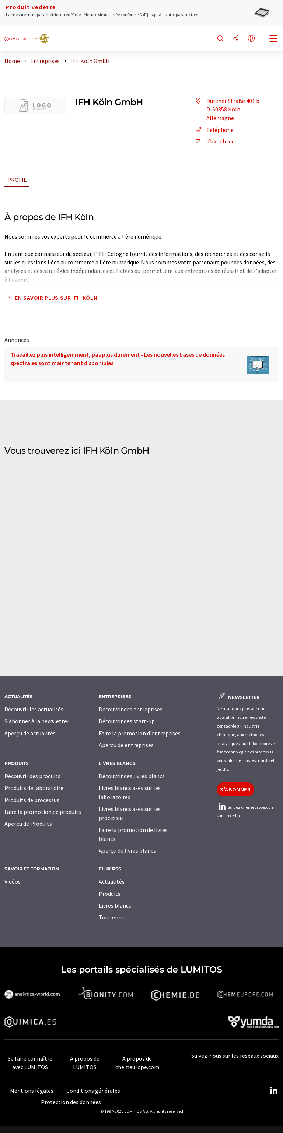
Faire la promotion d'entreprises (140, 733)
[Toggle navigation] (274, 39)
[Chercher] (220, 39)
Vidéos (12, 881)
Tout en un (112, 917)
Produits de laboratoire (33, 787)
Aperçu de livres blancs (127, 850)
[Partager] (236, 39)
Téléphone (213, 130)
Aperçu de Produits (28, 823)
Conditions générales (93, 1090)
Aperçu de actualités (30, 733)
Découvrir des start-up (127, 721)
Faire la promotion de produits (42, 811)
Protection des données (71, 1102)
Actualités (112, 881)
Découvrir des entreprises (131, 709)
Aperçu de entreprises (126, 745)
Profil (17, 179)
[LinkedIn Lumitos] (273, 1090)
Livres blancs (115, 905)
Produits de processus (31, 800)
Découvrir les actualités (33, 709)
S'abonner (235, 789)
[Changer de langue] (251, 39)
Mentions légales (31, 1090)
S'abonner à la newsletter (36, 721)
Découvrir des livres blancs (132, 776)
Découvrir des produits (32, 776)
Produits (109, 893)
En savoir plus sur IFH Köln (50, 297)
